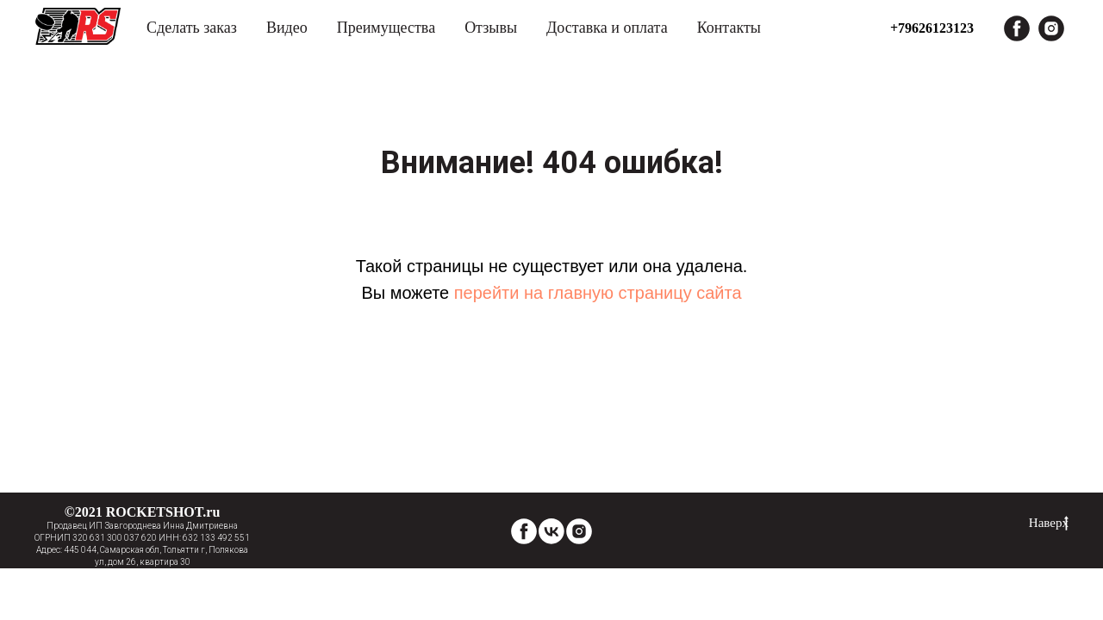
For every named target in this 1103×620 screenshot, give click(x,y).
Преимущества (386, 27)
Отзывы (490, 27)
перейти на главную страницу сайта (598, 292)
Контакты (729, 27)
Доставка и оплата (607, 27)
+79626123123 (932, 28)
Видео (287, 27)
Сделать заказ (191, 27)
